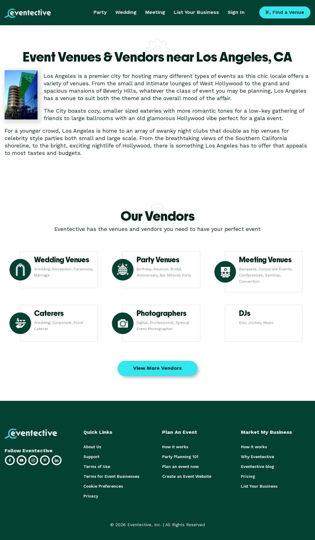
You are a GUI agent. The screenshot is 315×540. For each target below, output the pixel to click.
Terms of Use (96, 466)
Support (91, 456)
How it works (175, 447)
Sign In (236, 12)
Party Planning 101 (180, 456)
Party (100, 12)
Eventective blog (257, 466)
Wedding (126, 12)
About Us (92, 447)
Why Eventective (257, 456)
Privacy (90, 496)
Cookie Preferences (103, 486)
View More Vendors (157, 368)
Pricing (248, 476)
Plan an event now (180, 466)
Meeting (155, 12)
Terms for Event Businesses (111, 476)
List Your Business (196, 12)
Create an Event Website (186, 476)
